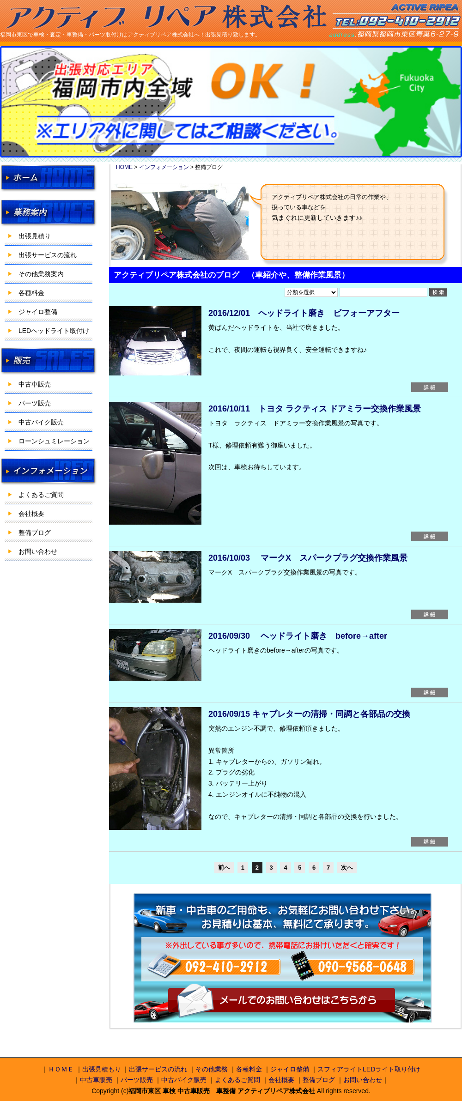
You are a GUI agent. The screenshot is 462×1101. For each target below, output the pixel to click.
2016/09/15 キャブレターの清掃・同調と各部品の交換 (309, 714)
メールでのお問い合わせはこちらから (281, 1001)
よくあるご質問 (41, 494)
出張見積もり (101, 1069)
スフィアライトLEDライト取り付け (368, 1069)
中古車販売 (34, 384)
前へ (224, 867)
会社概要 (31, 513)
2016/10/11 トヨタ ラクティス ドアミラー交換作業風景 (314, 408)
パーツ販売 (34, 403)
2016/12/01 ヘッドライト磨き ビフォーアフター (304, 313)
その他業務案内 (41, 274)
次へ (347, 867)
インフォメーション (48, 471)
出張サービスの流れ (47, 255)
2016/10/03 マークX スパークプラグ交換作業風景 (307, 558)
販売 (48, 361)
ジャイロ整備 (37, 311)
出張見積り (34, 236)
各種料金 (31, 292)
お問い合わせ (37, 551)
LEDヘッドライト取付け (53, 330)
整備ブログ (34, 532)
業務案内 (48, 213)
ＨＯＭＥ (61, 1069)
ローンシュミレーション (54, 441)
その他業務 (211, 1069)
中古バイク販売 (41, 422)
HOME (48, 178)
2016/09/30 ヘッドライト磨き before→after (297, 636)
